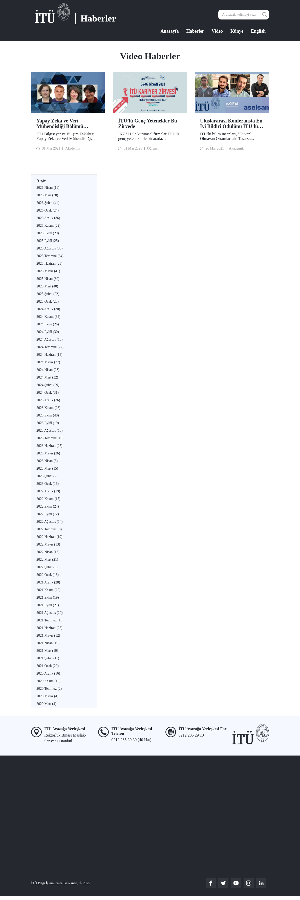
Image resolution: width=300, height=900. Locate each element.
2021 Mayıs (48, 635)
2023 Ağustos (49, 430)
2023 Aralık (48, 400)
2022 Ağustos (49, 522)
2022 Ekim (47, 506)
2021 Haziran (49, 628)
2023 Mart (47, 468)
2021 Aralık (48, 582)
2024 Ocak (47, 392)
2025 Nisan (47, 279)
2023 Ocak (47, 484)
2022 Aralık (48, 491)
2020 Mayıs (47, 696)
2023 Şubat (46, 476)
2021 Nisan (47, 643)
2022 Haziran (49, 537)
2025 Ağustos (49, 248)
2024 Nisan (47, 370)
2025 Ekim (47, 233)
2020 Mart (46, 704)
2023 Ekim (47, 415)
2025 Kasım (48, 225)
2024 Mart (47, 377)
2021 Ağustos (49, 613)
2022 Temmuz (49, 529)
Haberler (195, 31)
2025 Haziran (49, 263)
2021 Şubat (47, 658)
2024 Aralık (48, 309)
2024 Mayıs (48, 362)
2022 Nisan (47, 552)
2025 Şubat (47, 294)
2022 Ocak (47, 575)
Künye (236, 31)
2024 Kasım (48, 317)
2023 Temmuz (49, 438)
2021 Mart (47, 651)
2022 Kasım (48, 499)
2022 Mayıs (48, 544)
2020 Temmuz (49, 688)
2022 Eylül (47, 514)
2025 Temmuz (49, 256)
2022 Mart (47, 559)
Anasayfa (170, 31)
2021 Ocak (47, 666)
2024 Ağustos (49, 339)
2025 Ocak (47, 301)
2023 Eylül (47, 423)
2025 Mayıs (48, 271)
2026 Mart (47, 195)
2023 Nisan (47, 461)
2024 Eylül (47, 332)
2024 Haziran (49, 355)
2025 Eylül (47, 241)
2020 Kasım (48, 681)
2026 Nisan (47, 188)
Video (217, 31)
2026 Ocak (47, 210)
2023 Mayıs (48, 453)
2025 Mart (47, 286)
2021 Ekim (47, 597)
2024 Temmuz (49, 347)
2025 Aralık (48, 218)
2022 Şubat (46, 567)
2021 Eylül (47, 605)
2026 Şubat (47, 203)
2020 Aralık (48, 673)
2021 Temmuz (49, 620)
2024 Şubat (47, 385)
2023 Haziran (49, 446)
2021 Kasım (48, 590)
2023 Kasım (48, 408)
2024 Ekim (47, 324)
